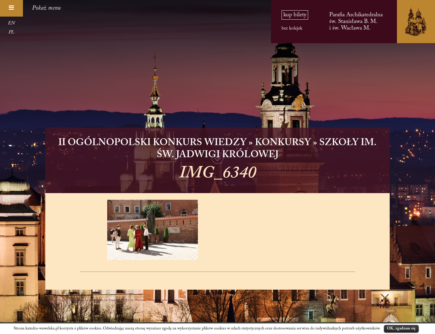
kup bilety (294, 15)
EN (11, 23)
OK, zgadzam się (401, 328)
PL (11, 32)
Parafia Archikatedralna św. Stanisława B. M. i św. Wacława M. (356, 21)
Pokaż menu (46, 8)
